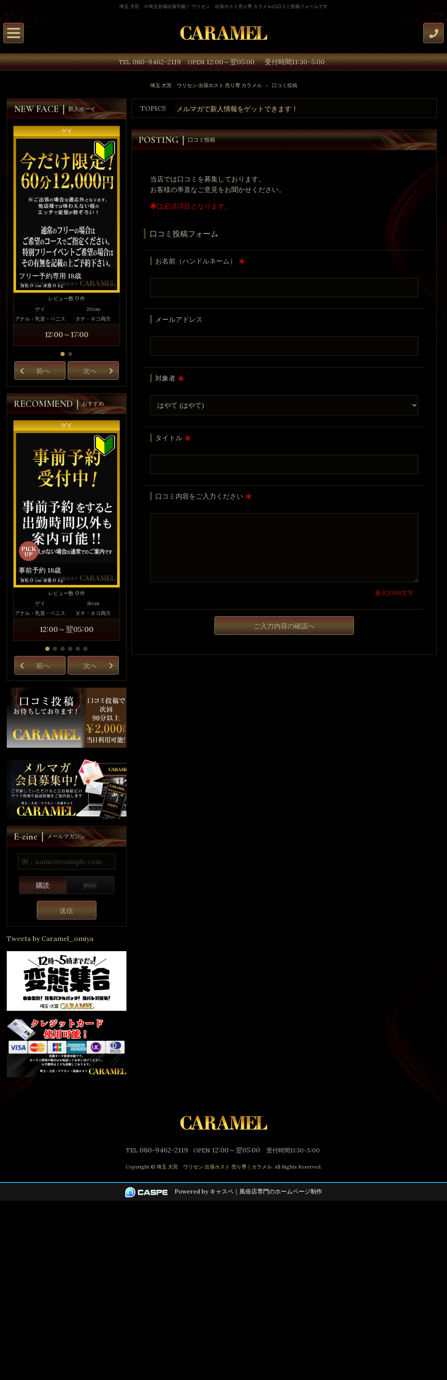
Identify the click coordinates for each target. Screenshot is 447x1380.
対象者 (165, 378)
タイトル (168, 437)
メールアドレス (179, 319)
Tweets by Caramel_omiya (50, 938)
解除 (90, 885)
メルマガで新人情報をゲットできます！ (237, 108)
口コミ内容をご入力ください (199, 496)
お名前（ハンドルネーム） (195, 261)
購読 (42, 885)
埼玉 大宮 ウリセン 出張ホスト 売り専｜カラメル (214, 1166)
